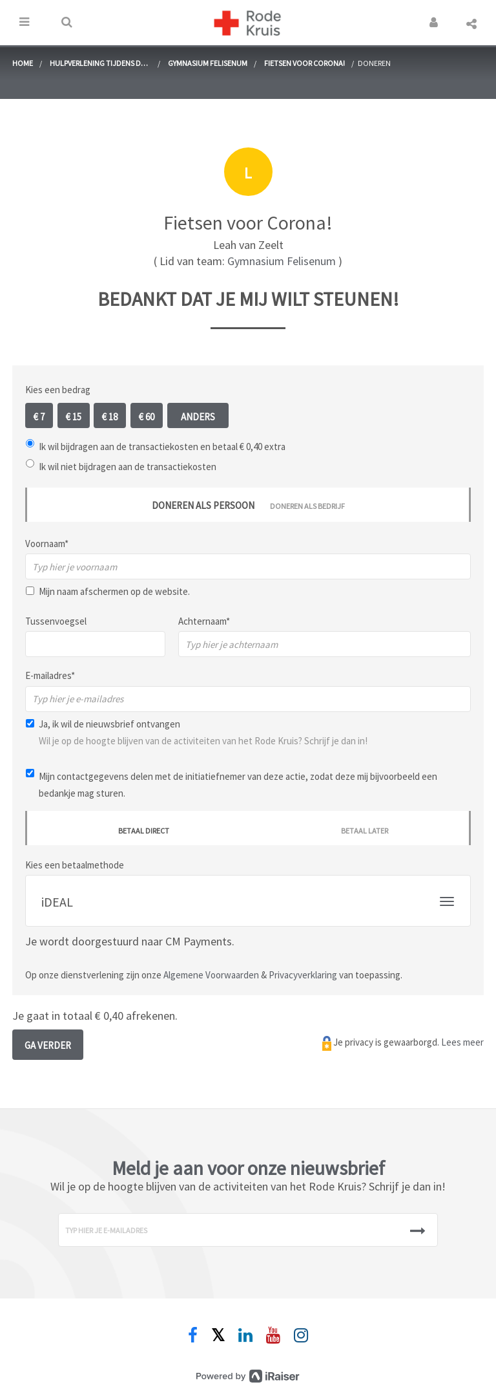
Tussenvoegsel (56, 621)
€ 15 (73, 417)
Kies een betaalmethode (74, 865)
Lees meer (462, 1042)
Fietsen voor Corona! (304, 63)
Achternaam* (204, 621)
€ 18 (110, 417)
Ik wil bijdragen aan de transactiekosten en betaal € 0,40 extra (162, 446)
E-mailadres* (50, 675)
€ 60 (146, 417)
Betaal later (364, 830)
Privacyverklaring (303, 975)
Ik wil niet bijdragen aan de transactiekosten (127, 466)
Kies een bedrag (57, 389)
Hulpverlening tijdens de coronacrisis (97, 65)
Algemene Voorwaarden (211, 975)
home (22, 63)
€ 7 (39, 417)
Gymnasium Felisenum (207, 63)
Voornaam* (46, 543)
